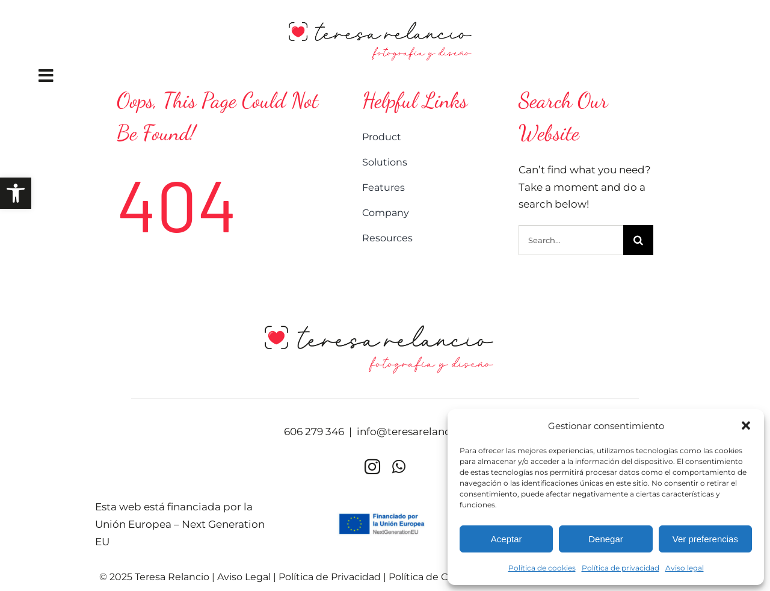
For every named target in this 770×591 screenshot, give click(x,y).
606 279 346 (314, 431)
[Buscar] (638, 240)
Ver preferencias (705, 539)
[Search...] (571, 240)
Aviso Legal (244, 577)
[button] (15, 193)
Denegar (605, 539)
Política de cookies (542, 567)
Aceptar (506, 539)
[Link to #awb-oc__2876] (200, 75)
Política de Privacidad (330, 577)
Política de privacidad (620, 567)
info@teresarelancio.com (421, 431)
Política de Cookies (434, 577)
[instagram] (372, 466)
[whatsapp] (398, 466)
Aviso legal (684, 567)
